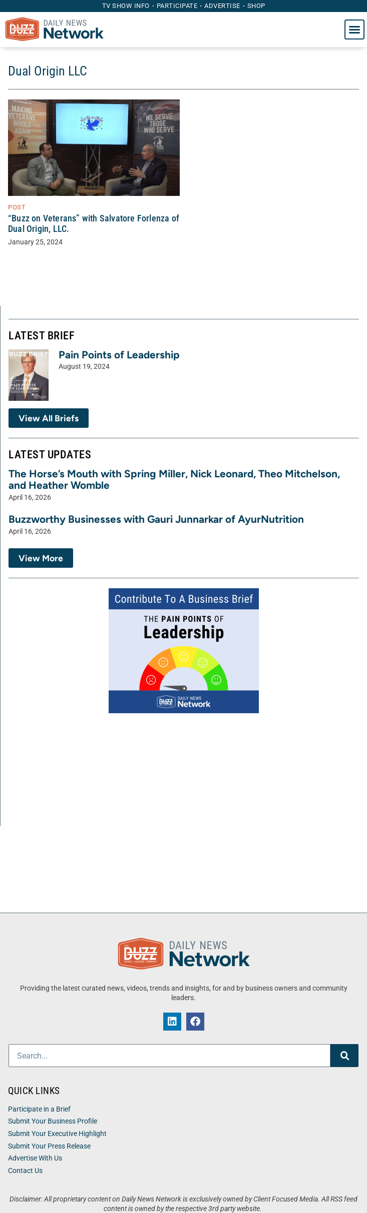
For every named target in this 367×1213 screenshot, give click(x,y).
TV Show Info (126, 5)
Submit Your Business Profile (52, 1121)
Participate (177, 5)
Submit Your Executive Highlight (57, 1134)
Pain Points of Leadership (119, 354)
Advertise (222, 5)
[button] (354, 29)
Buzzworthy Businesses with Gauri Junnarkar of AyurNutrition (156, 519)
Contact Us (25, 1171)
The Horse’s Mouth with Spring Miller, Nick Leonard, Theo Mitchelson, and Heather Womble (174, 479)
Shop (256, 5)
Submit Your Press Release (49, 1146)
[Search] (344, 1055)
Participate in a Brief (39, 1109)
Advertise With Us (35, 1158)
